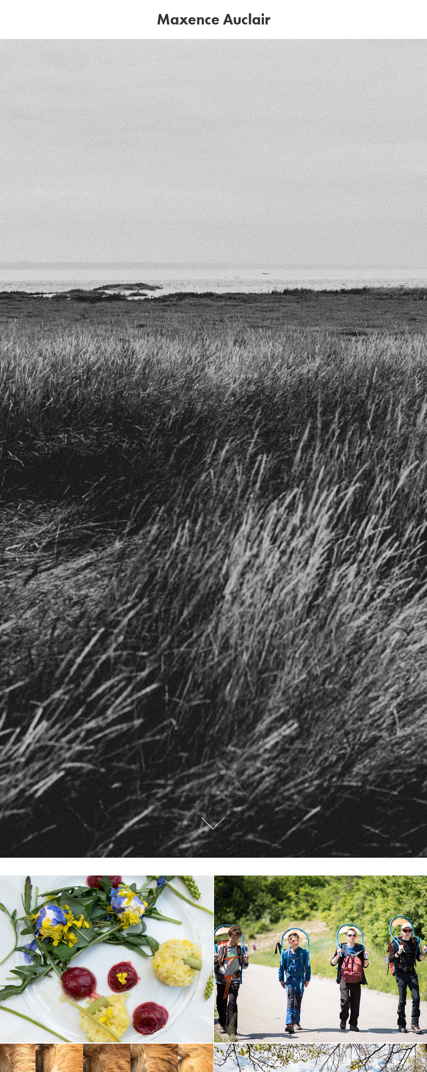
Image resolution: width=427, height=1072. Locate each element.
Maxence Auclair (213, 19)
